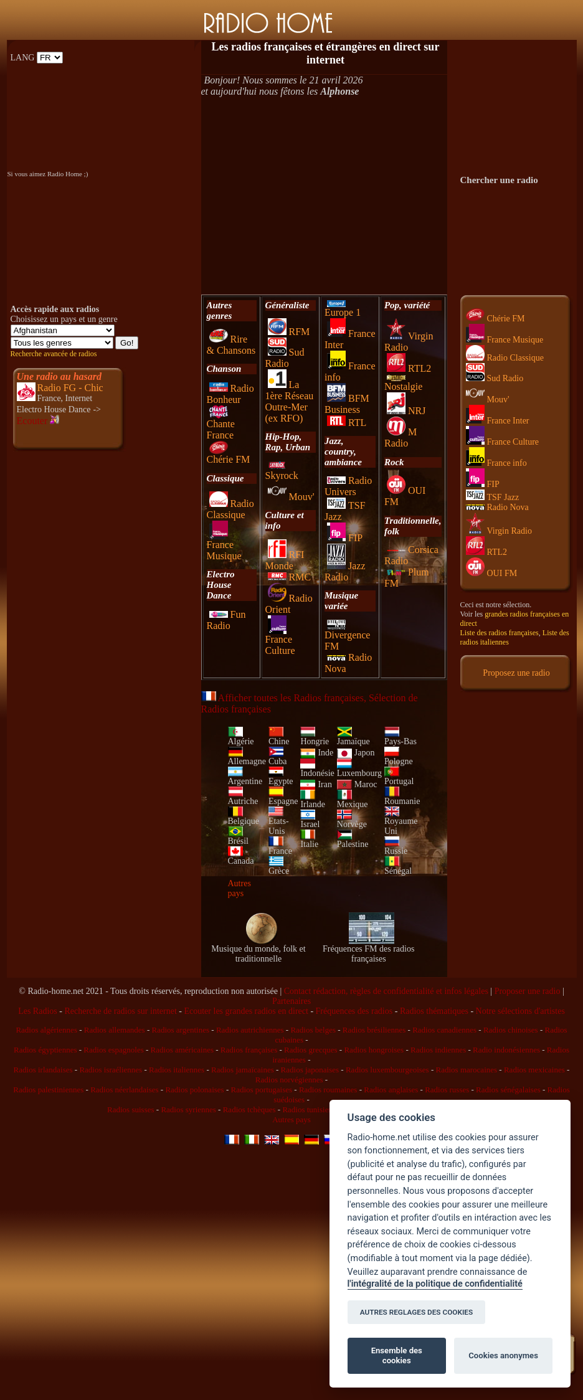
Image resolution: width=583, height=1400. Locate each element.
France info (496, 463)
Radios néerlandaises (124, 1089)
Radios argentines (180, 1029)
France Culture (280, 640)
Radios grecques (311, 1049)
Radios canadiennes (444, 1029)
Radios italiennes (176, 1069)
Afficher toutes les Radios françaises (282, 698)
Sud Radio (285, 358)
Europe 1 (343, 309)
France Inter (497, 420)
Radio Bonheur (230, 394)
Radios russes (447, 1089)
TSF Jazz (492, 497)
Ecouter (38, 420)
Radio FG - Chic (70, 387)
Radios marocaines (467, 1069)
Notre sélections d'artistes (520, 1011)
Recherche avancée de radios (54, 353)
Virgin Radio (499, 531)
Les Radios (37, 1011)
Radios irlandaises (43, 1069)
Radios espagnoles (113, 1049)
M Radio (400, 437)
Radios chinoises (510, 1029)
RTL (346, 422)
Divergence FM (347, 636)
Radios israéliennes (110, 1069)
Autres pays (239, 888)
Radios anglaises (391, 1089)
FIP (345, 537)
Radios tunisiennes (312, 1109)
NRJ (406, 410)
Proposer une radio (528, 991)
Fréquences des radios (354, 1011)
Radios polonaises (194, 1089)
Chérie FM (228, 455)
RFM (289, 331)
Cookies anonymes (503, 1355)
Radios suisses (130, 1109)
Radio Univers (348, 486)
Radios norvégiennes (289, 1079)
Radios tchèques (249, 1109)
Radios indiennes (438, 1049)
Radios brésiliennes (374, 1029)
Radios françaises (248, 1049)
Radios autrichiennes (250, 1029)
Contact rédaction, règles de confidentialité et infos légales (386, 991)
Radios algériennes (46, 1029)
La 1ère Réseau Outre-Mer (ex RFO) (289, 401)
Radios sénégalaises (508, 1089)
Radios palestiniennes (48, 1089)
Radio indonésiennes (506, 1049)
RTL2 (409, 368)
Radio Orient (289, 604)
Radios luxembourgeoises (387, 1069)
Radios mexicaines (534, 1069)
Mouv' (291, 496)
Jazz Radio (345, 571)
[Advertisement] (324, 195)
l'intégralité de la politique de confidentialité (435, 1284)
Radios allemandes (114, 1029)
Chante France (221, 425)
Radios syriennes (188, 1109)
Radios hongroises (374, 1049)
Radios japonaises (310, 1069)
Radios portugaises (261, 1089)
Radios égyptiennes (45, 1049)
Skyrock (281, 471)
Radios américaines (182, 1049)
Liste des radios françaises (499, 632)
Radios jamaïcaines (242, 1069)
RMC (289, 577)
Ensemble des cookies (396, 1355)
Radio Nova (497, 507)
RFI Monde (285, 560)
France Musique (224, 546)
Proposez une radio (516, 673)
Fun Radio (226, 620)
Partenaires (291, 1001)
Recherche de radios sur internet (120, 1011)
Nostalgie (403, 383)
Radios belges (313, 1029)
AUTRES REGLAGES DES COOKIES (416, 1312)
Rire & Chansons (231, 345)
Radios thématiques (434, 1011)
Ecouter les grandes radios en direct (246, 1011)
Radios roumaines (328, 1089)
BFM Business (347, 404)
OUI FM (492, 573)
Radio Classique (230, 509)
